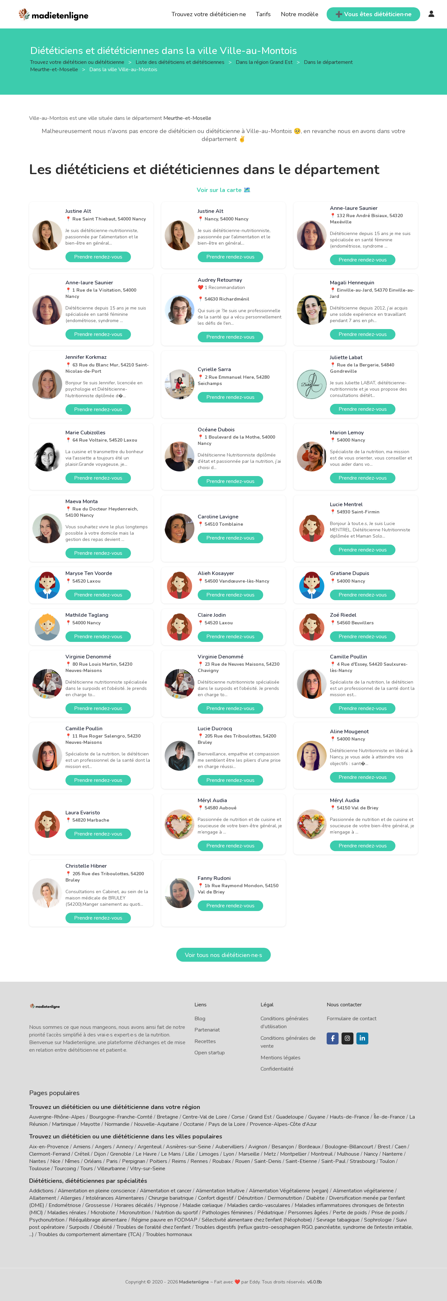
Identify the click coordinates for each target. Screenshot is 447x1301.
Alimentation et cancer (165, 1190)
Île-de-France (389, 1117)
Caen (400, 1146)
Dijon (100, 1154)
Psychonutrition (46, 1220)
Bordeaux (309, 1146)
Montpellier (293, 1154)
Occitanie (193, 1124)
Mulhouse (348, 1154)
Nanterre (392, 1154)
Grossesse (97, 1205)
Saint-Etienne (301, 1161)
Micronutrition (134, 1212)
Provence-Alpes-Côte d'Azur (283, 1124)
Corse (238, 1117)
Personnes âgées (308, 1212)
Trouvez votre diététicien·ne (209, 14)
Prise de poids (387, 1212)
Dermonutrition (285, 1198)
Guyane (316, 1117)
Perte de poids (350, 1212)
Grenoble (120, 1154)
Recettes (205, 1041)
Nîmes (72, 1161)
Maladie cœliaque (203, 1205)
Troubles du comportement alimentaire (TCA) (90, 1234)
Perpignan (133, 1161)
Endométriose (65, 1205)
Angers (103, 1146)
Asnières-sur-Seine (188, 1146)
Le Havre (146, 1154)
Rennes (199, 1161)
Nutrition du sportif (176, 1212)
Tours (86, 1168)
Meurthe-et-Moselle (187, 118)
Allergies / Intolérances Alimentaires (102, 1198)
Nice (55, 1161)
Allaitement (42, 1198)
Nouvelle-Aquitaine (156, 1124)
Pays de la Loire (226, 1124)
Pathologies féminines (227, 1212)
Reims (179, 1161)
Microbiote (103, 1212)
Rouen (242, 1161)
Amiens (82, 1146)
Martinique (64, 1124)
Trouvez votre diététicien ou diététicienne (78, 62)
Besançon (282, 1146)
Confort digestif (215, 1198)
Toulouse (39, 1168)
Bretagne (167, 1117)
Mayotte (90, 1124)
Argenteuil (150, 1146)
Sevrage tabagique (338, 1220)
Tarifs (263, 14)
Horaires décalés (133, 1205)
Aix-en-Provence (49, 1146)
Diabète (315, 1198)
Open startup (209, 1052)
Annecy (124, 1146)
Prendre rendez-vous (98, 257)
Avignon (257, 1146)
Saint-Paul (333, 1161)
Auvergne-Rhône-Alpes (57, 1117)
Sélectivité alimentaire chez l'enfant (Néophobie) (257, 1220)
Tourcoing (65, 1168)
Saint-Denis (267, 1161)
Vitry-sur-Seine (147, 1168)
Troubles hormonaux (169, 1234)
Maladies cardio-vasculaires (258, 1205)
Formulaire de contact (352, 1018)
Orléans (93, 1161)
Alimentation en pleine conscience (97, 1190)
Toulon (387, 1161)
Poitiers (158, 1161)
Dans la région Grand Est (265, 62)
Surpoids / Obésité (90, 1227)
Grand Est (260, 1117)
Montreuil (322, 1154)
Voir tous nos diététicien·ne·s (223, 955)
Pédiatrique (270, 1212)
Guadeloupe (290, 1117)
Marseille (249, 1154)
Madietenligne (194, 1282)
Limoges (209, 1154)
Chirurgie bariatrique (171, 1198)
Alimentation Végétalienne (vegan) (289, 1190)
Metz (270, 1154)
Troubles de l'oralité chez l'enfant (153, 1227)
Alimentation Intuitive (220, 1190)
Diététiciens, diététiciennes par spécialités (88, 1181)
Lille (190, 1154)
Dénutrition (250, 1198)
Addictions (41, 1190)
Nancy (371, 1154)
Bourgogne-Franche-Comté (120, 1117)
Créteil (82, 1154)
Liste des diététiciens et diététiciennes (181, 62)
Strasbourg (362, 1161)
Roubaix (221, 1161)
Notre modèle (299, 14)
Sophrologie (378, 1220)
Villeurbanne (111, 1168)
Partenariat (207, 1030)
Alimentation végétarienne (363, 1190)
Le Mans (171, 1154)
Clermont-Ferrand (49, 1154)
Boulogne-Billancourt (349, 1146)
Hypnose (167, 1205)
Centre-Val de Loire (205, 1117)
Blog (199, 1018)
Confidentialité (277, 1069)
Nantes (37, 1161)
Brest (384, 1146)
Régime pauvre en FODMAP (164, 1220)
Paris (112, 1161)
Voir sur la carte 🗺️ (224, 190)
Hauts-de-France (349, 1117)
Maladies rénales (66, 1212)
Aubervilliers (229, 1146)
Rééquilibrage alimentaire (98, 1220)
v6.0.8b (314, 1282)
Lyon (228, 1154)
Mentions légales (281, 1057)
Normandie (117, 1124)
